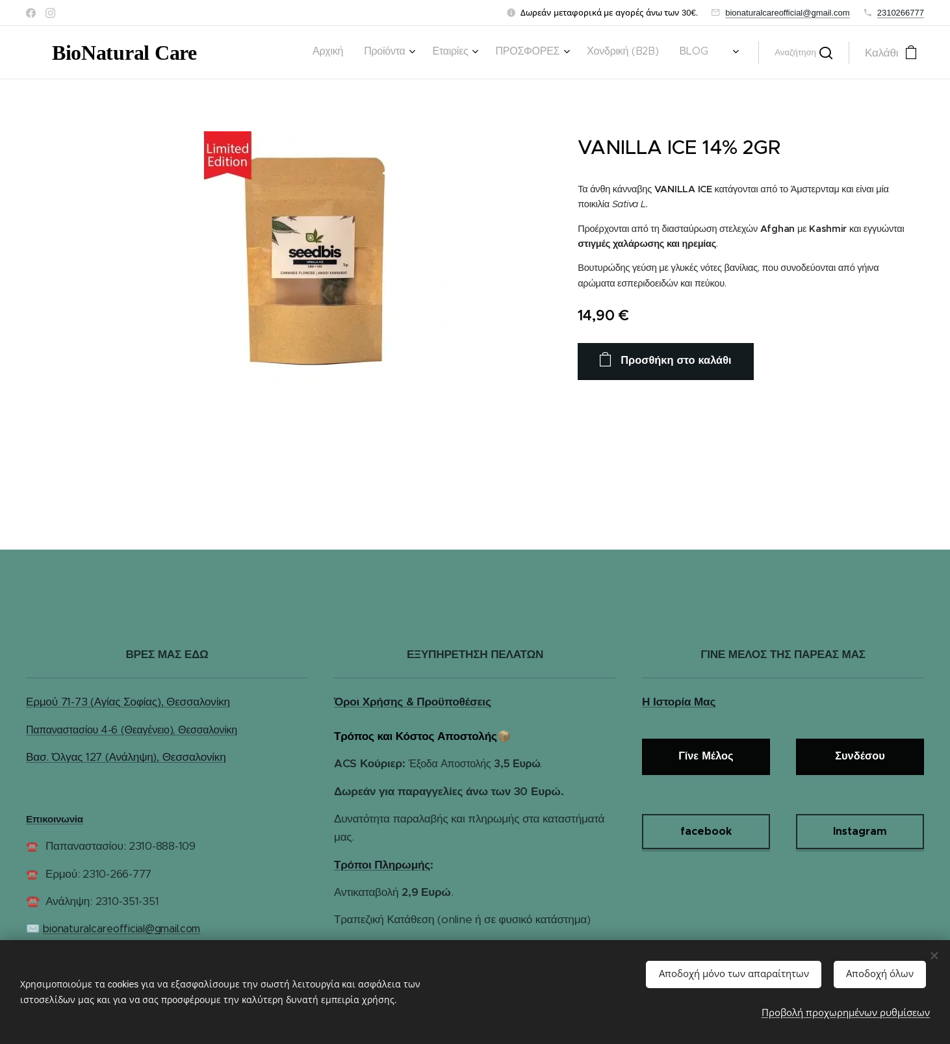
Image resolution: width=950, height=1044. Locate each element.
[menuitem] (436, 52)
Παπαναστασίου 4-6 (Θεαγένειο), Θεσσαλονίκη (131, 730)
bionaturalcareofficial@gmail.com (787, 13)
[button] (803, 52)
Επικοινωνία (54, 819)
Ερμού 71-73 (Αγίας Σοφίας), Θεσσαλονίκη (128, 701)
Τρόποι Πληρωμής (382, 865)
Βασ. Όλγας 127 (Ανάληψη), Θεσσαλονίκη (125, 757)
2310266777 (900, 13)
